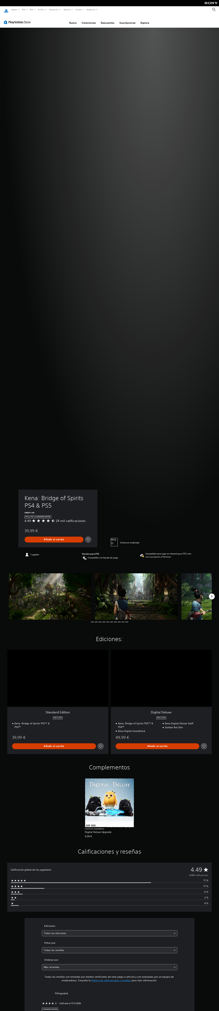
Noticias (67, 9)
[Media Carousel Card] (50, 593)
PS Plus (41, 9)
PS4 (31, 9)
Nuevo (73, 19)
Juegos (14, 9)
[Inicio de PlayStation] (6, 9)
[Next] (212, 593)
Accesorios (53, 9)
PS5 (23, 9)
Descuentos (107, 19)
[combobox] (109, 930)
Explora (145, 19)
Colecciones (89, 19)
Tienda (78, 9)
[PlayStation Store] (18, 19)
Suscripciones (127, 19)
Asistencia (90, 9)
